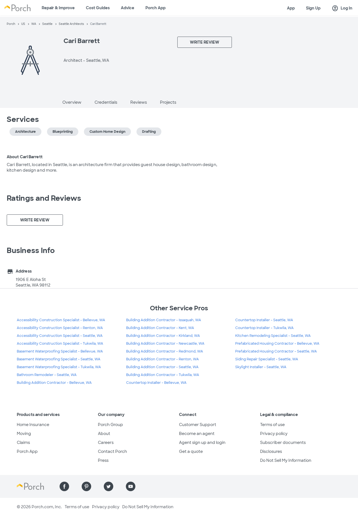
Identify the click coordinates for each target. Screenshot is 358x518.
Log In (342, 8)
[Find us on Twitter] (108, 486)
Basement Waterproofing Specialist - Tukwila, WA (59, 367)
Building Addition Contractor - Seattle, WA (162, 367)
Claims (23, 442)
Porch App (155, 7)
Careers (106, 442)
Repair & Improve (58, 7)
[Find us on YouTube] (130, 486)
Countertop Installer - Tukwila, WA (264, 328)
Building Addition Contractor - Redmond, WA (164, 351)
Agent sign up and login (202, 442)
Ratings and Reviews (44, 198)
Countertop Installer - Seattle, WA (264, 320)
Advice (127, 7)
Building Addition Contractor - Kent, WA (160, 328)
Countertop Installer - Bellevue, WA (156, 382)
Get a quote (191, 451)
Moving (24, 433)
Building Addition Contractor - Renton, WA (162, 359)
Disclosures (271, 451)
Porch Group (110, 424)
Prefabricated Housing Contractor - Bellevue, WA (277, 343)
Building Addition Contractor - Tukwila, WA (162, 375)
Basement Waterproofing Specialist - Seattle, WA (58, 359)
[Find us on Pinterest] (86, 486)
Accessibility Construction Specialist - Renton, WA (60, 328)
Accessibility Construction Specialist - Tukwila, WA (60, 343)
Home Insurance (33, 424)
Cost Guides (98, 7)
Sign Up (313, 8)
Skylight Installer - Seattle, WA (260, 367)
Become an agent (197, 433)
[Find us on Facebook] (64, 486)
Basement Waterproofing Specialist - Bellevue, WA (60, 351)
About (104, 433)
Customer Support (197, 424)
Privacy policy (274, 433)
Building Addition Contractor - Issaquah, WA (163, 320)
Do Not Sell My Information (285, 460)
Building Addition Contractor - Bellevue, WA (54, 382)
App (291, 8)
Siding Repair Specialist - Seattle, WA (266, 359)
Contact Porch (112, 451)
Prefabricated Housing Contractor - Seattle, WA (276, 351)
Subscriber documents (283, 442)
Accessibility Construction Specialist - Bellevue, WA (61, 320)
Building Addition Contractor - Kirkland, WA (163, 335)
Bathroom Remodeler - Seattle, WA (47, 375)
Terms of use (272, 424)
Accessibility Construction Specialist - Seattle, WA (60, 335)
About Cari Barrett (25, 156)
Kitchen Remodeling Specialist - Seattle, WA (273, 335)
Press (103, 460)
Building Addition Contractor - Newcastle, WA (165, 343)
